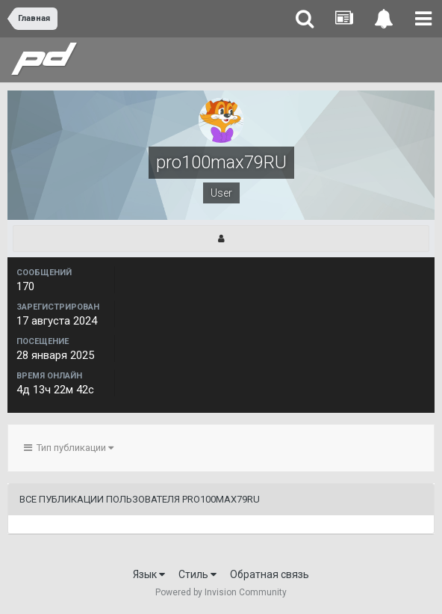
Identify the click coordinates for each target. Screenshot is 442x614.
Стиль (197, 574)
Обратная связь (269, 574)
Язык (149, 574)
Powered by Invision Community (221, 592)
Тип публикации (68, 447)
